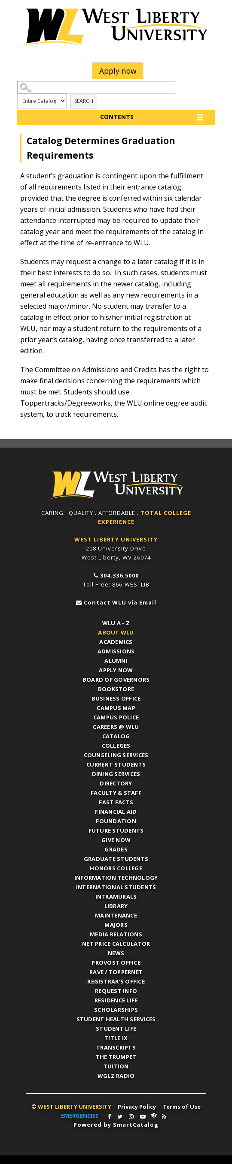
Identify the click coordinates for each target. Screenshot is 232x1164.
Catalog (116, 736)
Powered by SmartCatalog (116, 1124)
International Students (116, 887)
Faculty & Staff (116, 793)
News (116, 953)
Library (116, 906)
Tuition (116, 1066)
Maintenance (116, 915)
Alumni (116, 661)
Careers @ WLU (116, 727)
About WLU (116, 632)
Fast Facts (116, 802)
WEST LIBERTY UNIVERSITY (116, 539)
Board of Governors (116, 679)
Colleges (116, 745)
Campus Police (116, 717)
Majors (116, 925)
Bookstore (116, 689)
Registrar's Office (116, 981)
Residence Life (116, 1000)
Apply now (118, 71)
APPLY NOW (116, 670)
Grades (116, 849)
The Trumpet (116, 1057)
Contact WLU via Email (120, 602)
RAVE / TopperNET (116, 972)
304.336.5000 (119, 575)
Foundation (116, 821)
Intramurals (116, 896)
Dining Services (116, 774)
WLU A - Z (116, 623)
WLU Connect (153, 1115)
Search (83, 101)
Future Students (116, 830)
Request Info (116, 991)
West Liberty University (116, 28)
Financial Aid (116, 811)
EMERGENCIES (80, 1115)
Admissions (116, 651)
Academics (115, 642)
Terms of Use (181, 1106)
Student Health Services (116, 1019)
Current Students (116, 764)
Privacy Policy (137, 1106)
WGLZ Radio (116, 1076)
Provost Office (116, 962)
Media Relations (116, 934)
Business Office (116, 698)
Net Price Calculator (116, 943)
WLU (116, 485)
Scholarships (116, 1010)
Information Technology (116, 877)
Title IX (116, 1038)
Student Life (116, 1028)
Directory (116, 783)
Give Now (116, 840)
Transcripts (116, 1047)
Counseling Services (116, 755)
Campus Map (116, 708)
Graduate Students (116, 859)
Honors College (116, 868)
